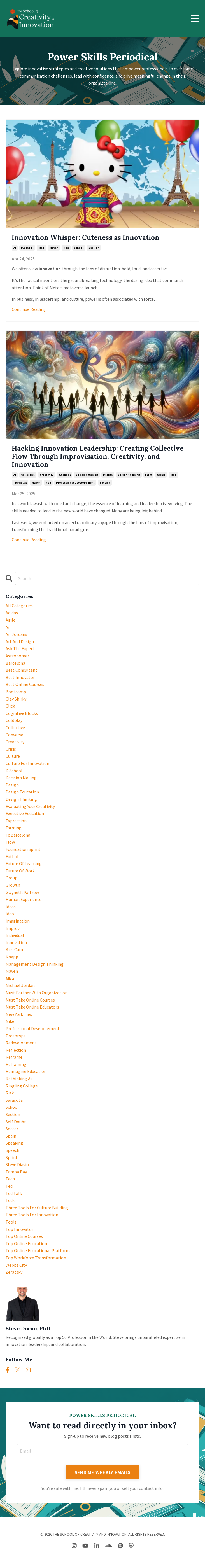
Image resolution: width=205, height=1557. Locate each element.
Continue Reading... (30, 309)
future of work (20, 871)
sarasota (14, 1100)
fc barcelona (18, 835)
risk (10, 1093)
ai (14, 247)
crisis (11, 749)
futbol (12, 856)
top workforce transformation (36, 1257)
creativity (46, 475)
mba (66, 247)
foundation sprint (23, 849)
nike (10, 1021)
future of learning (24, 863)
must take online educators (32, 1007)
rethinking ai (19, 1078)
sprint (12, 1157)
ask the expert (20, 648)
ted (9, 1186)
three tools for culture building (37, 1207)
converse (14, 734)
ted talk (14, 1193)
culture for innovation (27, 763)
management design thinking (35, 964)
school (78, 247)
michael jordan (20, 985)
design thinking (129, 475)
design (108, 475)
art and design (20, 641)
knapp (12, 957)
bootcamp (16, 691)
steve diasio (17, 1164)
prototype (16, 1035)
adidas (12, 612)
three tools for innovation (32, 1214)
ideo (41, 247)
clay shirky (16, 699)
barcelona (15, 663)
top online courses (24, 1236)
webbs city (16, 1265)
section (93, 247)
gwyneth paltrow (22, 892)
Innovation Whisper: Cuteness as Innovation (85, 238)
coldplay (14, 720)
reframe (14, 1057)
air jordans (16, 634)
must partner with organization (36, 992)
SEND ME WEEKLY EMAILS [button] (102, 1472)
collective (28, 475)
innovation (16, 942)
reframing (16, 1064)
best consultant (21, 670)
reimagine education (26, 1071)
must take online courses (30, 1000)
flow (148, 475)
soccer (12, 1128)
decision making (87, 475)
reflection (16, 1050)
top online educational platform (38, 1250)
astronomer (17, 656)
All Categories (19, 605)
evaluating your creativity (30, 806)
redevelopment (21, 1042)
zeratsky (14, 1272)
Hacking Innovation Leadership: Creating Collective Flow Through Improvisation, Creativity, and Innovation (97, 457)
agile (10, 620)
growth (13, 885)
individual (20, 482)
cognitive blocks (22, 713)
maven (54, 247)
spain (11, 1136)
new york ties (19, 1014)
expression (16, 820)
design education (22, 792)
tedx (10, 1200)
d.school (27, 247)
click (10, 706)
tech (10, 1179)
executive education (25, 813)
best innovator (20, 677)
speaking (14, 1143)
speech (12, 1150)
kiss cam (14, 949)
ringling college (22, 1086)
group (161, 475)
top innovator (19, 1229)
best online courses (25, 684)
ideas (11, 906)
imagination (18, 921)
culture (13, 756)
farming (14, 827)
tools (11, 1222)
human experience (23, 899)
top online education (26, 1243)
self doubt (16, 1121)
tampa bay (16, 1172)
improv (13, 928)
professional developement (75, 482)
